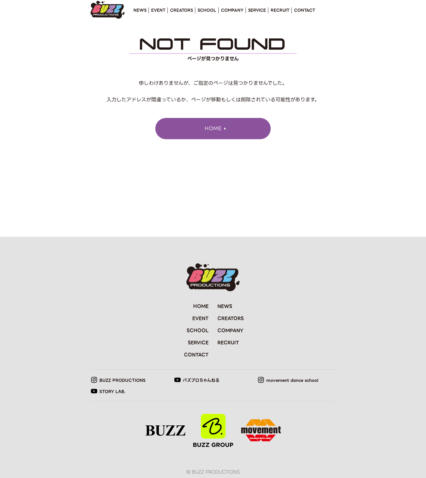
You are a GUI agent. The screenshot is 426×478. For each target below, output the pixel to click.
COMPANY (232, 10)
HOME (201, 306)
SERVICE (257, 10)
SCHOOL (207, 10)
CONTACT (304, 10)
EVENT (158, 10)
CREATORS (181, 10)
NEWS (139, 10)
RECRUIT (280, 10)
